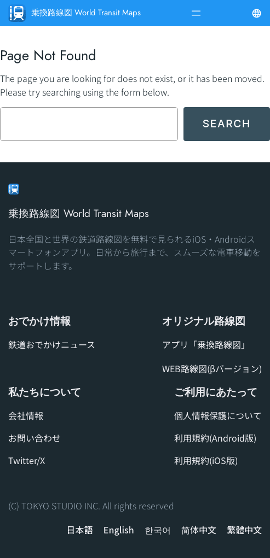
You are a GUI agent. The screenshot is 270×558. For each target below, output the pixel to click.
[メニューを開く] (196, 13)
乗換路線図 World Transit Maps (86, 13)
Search (227, 123)
